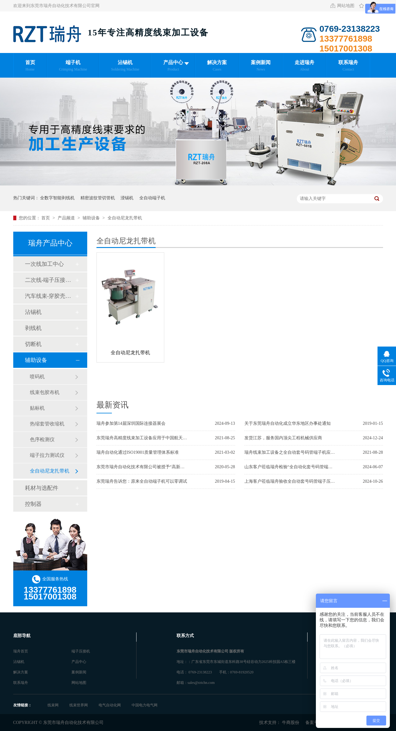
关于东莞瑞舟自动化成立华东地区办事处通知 (287, 423)
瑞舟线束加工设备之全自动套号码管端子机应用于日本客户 (290, 452)
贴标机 (37, 408)
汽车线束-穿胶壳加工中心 (50, 296)
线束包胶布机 (44, 392)
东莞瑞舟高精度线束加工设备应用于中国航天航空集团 (142, 438)
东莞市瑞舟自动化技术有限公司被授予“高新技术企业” (142, 467)
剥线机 (33, 328)
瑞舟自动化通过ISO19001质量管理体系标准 (137, 452)
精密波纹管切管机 (97, 198)
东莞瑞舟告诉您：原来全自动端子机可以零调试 (141, 481)
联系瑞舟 (20, 682)
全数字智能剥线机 (57, 198)
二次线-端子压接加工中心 (50, 280)
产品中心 (78, 662)
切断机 (33, 344)
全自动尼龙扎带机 (125, 218)
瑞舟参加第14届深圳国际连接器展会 (130, 423)
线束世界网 (79, 705)
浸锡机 (126, 198)
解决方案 (20, 672)
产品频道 (67, 218)
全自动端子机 (152, 198)
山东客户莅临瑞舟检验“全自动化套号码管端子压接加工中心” (290, 467)
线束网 (53, 705)
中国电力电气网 (144, 705)
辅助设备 (92, 218)
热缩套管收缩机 (47, 423)
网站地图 (345, 5)
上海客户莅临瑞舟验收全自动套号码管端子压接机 (290, 481)
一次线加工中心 (44, 264)
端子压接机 (80, 651)
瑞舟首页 (20, 651)
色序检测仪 (42, 439)
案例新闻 (78, 672)
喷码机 (37, 376)
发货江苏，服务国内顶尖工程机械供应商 (283, 438)
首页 (46, 218)
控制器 (33, 504)
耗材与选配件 (41, 488)
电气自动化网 (110, 705)
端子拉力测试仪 (47, 455)
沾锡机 (33, 312)
